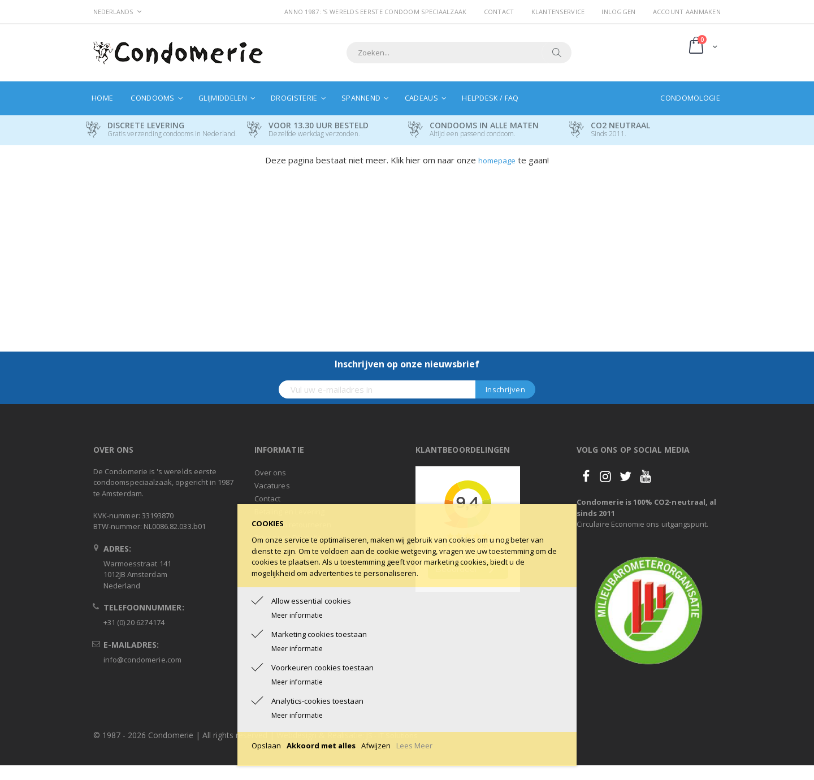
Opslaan (266, 745)
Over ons (270, 472)
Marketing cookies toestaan (319, 634)
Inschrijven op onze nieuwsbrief (407, 364)
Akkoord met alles (321, 745)
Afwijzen (376, 745)
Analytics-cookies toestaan (317, 701)
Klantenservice (558, 11)
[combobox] (459, 52)
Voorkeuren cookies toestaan (322, 667)
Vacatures (272, 485)
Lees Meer (414, 745)
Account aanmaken (687, 11)
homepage (497, 160)
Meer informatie (297, 615)
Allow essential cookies (311, 601)
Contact (499, 11)
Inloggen (618, 11)
